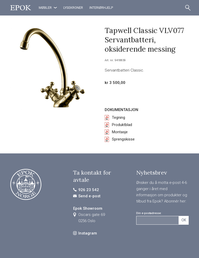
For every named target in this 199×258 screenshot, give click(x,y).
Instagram (87, 233)
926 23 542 (88, 189)
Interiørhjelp (101, 8)
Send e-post (89, 196)
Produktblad (122, 124)
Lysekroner (73, 8)
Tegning (118, 117)
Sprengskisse (123, 139)
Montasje (120, 132)
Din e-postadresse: (149, 213)
